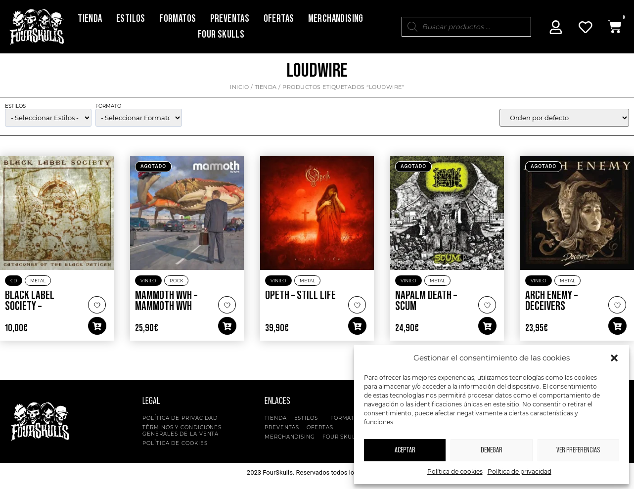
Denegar (491, 450)
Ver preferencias (578, 450)
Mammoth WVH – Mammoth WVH (166, 301)
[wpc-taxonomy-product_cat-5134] (48, 118)
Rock (176, 280)
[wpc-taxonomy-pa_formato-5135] (138, 118)
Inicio (239, 87)
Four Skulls (221, 34)
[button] (614, 358)
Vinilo (148, 280)
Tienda (90, 18)
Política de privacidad (519, 471)
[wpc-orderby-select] (564, 118)
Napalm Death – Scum (426, 301)
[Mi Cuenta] (556, 27)
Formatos (177, 18)
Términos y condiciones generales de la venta (182, 430)
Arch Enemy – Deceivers (551, 301)
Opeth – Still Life (300, 296)
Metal (37, 280)
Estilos (130, 18)
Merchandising (335, 18)
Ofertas (279, 18)
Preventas (230, 18)
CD (13, 280)
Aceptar (405, 450)
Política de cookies (455, 471)
